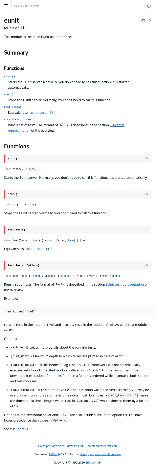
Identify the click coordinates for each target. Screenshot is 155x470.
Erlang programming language (100, 454)
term (32, 169)
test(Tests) (12, 107)
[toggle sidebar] (5, 5)
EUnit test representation (125, 284)
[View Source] (146, 159)
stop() (9, 94)
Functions (14, 68)
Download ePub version (101, 446)
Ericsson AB (93, 462)
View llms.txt (75, 446)
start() (9, 76)
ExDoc (53, 454)
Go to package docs (51, 446)
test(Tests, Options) (20, 119)
